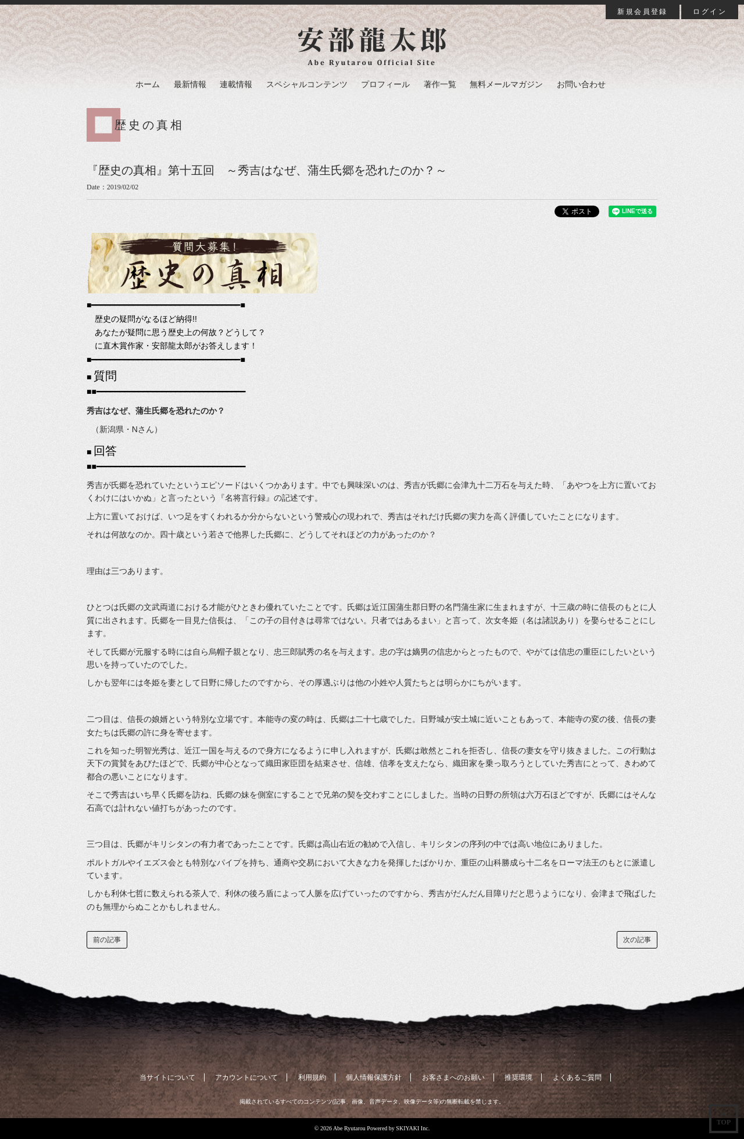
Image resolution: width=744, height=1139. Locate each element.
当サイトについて (167, 1077)
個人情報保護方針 (374, 1077)
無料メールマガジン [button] (506, 84)
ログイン (710, 12)
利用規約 (312, 1077)
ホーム (147, 84)
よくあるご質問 (577, 1077)
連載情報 (236, 84)
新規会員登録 (642, 12)
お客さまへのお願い (453, 1077)
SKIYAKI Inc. (413, 1128)
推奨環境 (518, 1077)
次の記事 (637, 940)
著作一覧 (440, 84)
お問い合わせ (581, 84)
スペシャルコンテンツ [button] (307, 84)
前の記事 (107, 940)
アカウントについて (246, 1077)
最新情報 (190, 84)
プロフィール (385, 84)
